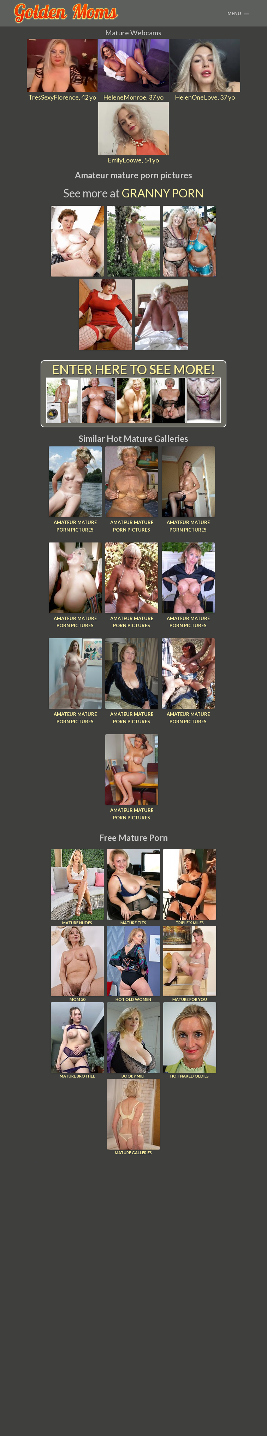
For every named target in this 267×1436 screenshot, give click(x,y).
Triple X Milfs (189, 887)
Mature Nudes (77, 887)
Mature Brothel (77, 1040)
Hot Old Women (133, 964)
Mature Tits (133, 887)
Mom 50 (77, 964)
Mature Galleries (133, 1117)
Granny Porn (163, 193)
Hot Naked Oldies (189, 1040)
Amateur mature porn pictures (75, 526)
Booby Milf (133, 1040)
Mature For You (189, 964)
